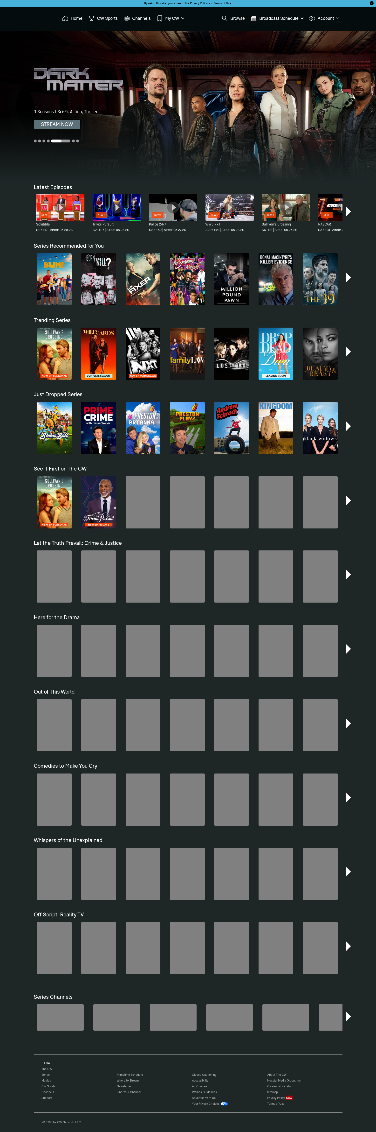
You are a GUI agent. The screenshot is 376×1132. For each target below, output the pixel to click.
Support (46, 1098)
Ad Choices (199, 1086)
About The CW (277, 1074)
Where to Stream (128, 1080)
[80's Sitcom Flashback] (117, 1017)
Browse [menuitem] (233, 18)
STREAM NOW (57, 124)
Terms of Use (222, 3)
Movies (46, 1080)
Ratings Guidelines (204, 1092)
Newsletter (124, 1086)
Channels (47, 1092)
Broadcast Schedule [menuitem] (277, 18)
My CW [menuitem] (170, 18)
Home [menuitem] (72, 18)
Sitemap (272, 1092)
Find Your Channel (129, 1092)
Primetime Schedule (130, 1074)
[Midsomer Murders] (60, 1017)
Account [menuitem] (324, 18)
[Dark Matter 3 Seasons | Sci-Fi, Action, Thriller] (188, 106)
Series (45, 1074)
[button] (349, 211)
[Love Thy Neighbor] (229, 1017)
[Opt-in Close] (372, 3)
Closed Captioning (204, 1074)
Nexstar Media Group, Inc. (284, 1080)
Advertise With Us (204, 1098)
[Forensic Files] (286, 1017)
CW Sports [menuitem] (103, 18)
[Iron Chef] (342, 1017)
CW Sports (48, 1086)
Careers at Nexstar (279, 1086)
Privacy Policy (199, 3)
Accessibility (200, 1080)
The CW (44, 17)
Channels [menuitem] (137, 18)
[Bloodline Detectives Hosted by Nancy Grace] (173, 1017)
